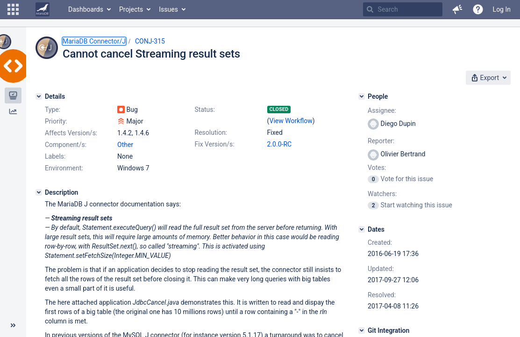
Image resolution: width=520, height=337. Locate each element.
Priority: (56, 121)
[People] (361, 96)
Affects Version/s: (71, 133)
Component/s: (65, 144)
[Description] (39, 192)
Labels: (55, 156)
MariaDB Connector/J (94, 41)
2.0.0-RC (279, 144)
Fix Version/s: (215, 144)
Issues (168, 9)
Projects (131, 9)
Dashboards (85, 9)
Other (125, 144)
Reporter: (381, 141)
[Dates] (361, 229)
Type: (52, 109)
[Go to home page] (42, 9)
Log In (502, 9)
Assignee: (382, 110)
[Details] (39, 96)
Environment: (64, 168)
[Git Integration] (361, 330)
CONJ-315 (150, 41)
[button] (13, 9)
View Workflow (290, 121)
